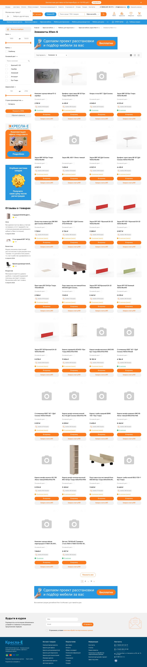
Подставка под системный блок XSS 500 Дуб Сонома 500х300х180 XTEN (74, 287)
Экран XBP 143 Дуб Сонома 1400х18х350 (99, 159)
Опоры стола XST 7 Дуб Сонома (101, 93)
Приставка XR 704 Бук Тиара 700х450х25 (45, 287)
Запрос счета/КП (46, 119)
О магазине (69, 658)
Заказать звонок (136, 7)
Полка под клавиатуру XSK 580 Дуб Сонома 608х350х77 (46, 223)
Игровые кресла (48, 658)
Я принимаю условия (69, 630)
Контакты (92, 7)
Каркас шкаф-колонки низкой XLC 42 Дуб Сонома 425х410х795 (74, 415)
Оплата (23, 7)
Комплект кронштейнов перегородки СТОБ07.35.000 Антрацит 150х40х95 (45, 543)
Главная (36, 27)
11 (91, 581)
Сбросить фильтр (18, 115)
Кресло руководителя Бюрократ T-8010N (28, 264)
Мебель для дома (98, 22)
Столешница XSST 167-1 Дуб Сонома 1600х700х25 (127, 351)
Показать (16, 111)
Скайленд (11, 51)
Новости (61, 7)
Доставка (16, 7)
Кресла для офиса (31, 22)
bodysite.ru (17, 661)
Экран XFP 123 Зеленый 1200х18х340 (125, 287)
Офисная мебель (45, 22)
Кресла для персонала (50, 653)
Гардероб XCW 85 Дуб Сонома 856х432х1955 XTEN (31, 215)
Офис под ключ (93, 659)
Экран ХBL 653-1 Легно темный (73, 157)
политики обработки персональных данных (78, 630)
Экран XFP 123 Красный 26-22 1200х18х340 (45, 351)
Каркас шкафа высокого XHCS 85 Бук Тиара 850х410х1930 (102, 351)
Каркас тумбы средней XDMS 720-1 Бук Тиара (100, 415)
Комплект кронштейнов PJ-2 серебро (45, 95)
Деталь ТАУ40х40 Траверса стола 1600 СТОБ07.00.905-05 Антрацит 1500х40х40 (73, 543)
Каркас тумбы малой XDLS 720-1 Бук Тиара (129, 479)
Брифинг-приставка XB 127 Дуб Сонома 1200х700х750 (128, 159)
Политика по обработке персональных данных (96, 653)
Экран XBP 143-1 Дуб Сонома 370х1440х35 (72, 223)
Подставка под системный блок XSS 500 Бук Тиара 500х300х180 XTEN (102, 479)
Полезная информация (73, 653)
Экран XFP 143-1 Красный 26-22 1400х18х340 (101, 223)
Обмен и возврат (33, 7)
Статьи (91, 647)
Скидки (84, 7)
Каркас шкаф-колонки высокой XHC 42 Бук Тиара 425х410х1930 (74, 479)
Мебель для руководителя (81, 22)
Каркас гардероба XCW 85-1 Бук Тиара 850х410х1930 (73, 351)
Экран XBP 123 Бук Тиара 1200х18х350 (126, 95)
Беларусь (11, 104)
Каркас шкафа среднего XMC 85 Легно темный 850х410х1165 (128, 415)
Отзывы (78, 7)
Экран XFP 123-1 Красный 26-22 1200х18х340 (128, 223)
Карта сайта (29, 659)
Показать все (87, 575)
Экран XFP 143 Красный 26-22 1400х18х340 (100, 287)
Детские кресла (48, 663)
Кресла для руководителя (51, 650)
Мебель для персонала (61, 22)
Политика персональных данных (14, 659)
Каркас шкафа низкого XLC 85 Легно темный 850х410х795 (46, 479)
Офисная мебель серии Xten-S (88, 27)
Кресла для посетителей (51, 655)
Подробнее (96, 2)
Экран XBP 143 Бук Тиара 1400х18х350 (44, 159)
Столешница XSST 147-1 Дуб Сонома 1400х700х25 (45, 415)
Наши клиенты (93, 650)
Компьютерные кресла (14, 22)
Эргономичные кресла (50, 660)
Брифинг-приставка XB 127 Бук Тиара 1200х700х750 (73, 95)
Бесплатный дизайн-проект (98, 657)
